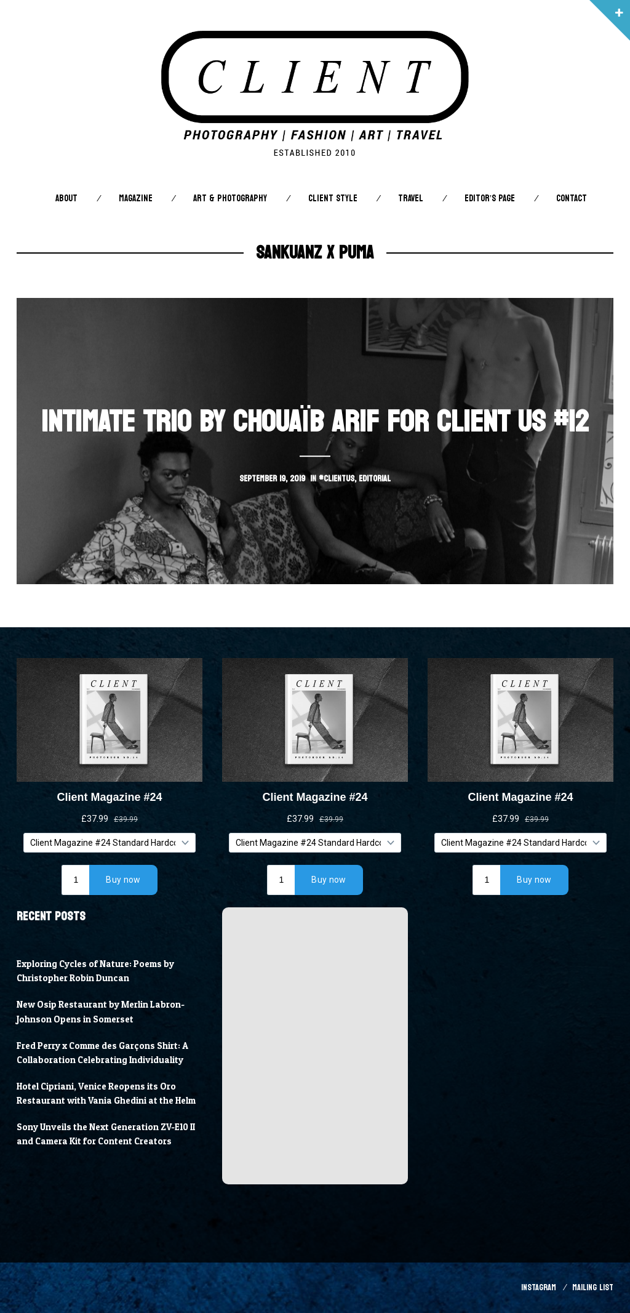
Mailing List (592, 1287)
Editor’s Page (490, 198)
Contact (571, 198)
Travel (410, 198)
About (66, 198)
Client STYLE (332, 198)
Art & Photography (230, 198)
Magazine (136, 198)
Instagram (538, 1287)
